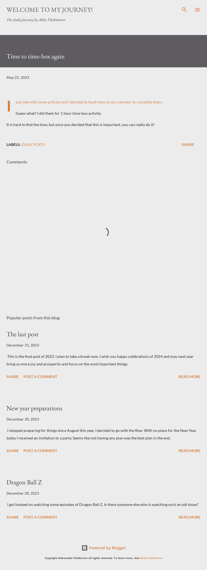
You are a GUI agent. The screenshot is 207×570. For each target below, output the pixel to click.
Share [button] (188, 144)
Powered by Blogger (103, 547)
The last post (22, 334)
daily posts (33, 144)
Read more (190, 376)
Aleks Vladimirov (151, 558)
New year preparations (34, 408)
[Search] (184, 9)
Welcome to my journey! (49, 9)
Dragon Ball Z (24, 482)
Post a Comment (40, 376)
